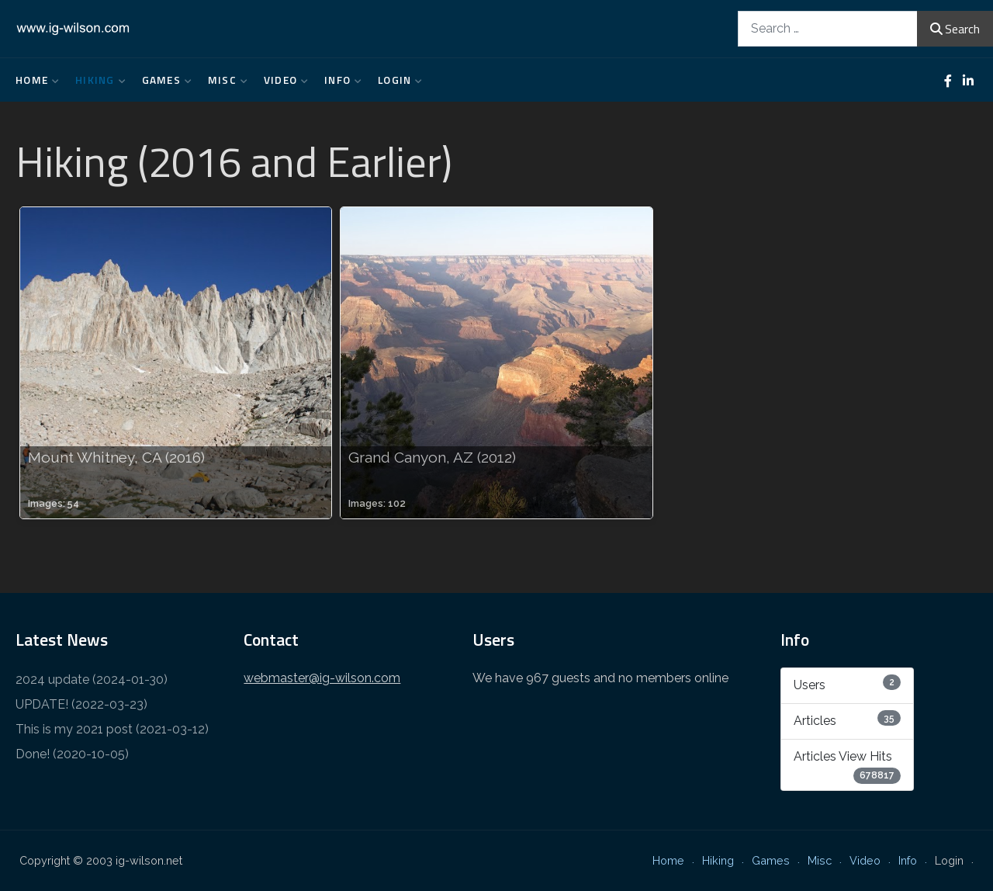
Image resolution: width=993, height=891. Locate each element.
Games (163, 80)
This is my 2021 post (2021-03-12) (112, 729)
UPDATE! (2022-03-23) (81, 704)
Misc (224, 80)
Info (339, 80)
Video (282, 80)
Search (955, 28)
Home (34, 80)
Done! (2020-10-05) (72, 754)
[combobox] (828, 28)
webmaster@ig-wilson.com (322, 678)
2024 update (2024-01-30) (92, 679)
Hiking (97, 80)
